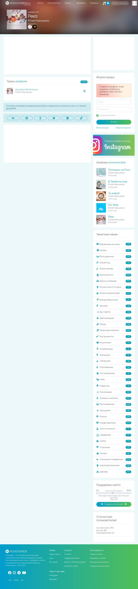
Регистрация (102, 128)
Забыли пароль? (123, 128)
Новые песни (54, 554)
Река (111, 216)
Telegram (53, 579)
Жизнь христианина (113, 330)
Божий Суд (113, 262)
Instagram (53, 575)
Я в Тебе (113, 205)
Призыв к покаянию (113, 398)
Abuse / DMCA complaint (75, 562)
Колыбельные (113, 348)
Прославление (113, 404)
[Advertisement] (47, 55)
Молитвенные (113, 367)
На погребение (113, 373)
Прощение (113, 410)
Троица (113, 453)
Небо (113, 379)
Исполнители (54, 3)
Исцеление (113, 342)
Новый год (113, 385)
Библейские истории (113, 244)
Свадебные (113, 435)
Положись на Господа (121, 169)
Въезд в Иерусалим (113, 299)
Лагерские (113, 361)
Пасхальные (113, 392)
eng (16, 580)
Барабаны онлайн (98, 558)
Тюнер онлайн (96, 554)
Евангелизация (113, 318)
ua (21, 580)
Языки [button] (68, 3)
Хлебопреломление (113, 465)
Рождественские (113, 422)
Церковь (113, 471)
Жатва (113, 324)
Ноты (51, 558)
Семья (113, 441)
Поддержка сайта (72, 558)
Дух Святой (113, 312)
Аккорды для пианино (99, 562)
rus (10, 580)
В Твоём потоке (117, 181)
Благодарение (113, 256)
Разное (113, 416)
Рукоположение (113, 429)
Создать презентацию (100, 566)
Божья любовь (113, 269)
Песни (40, 3)
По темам (53, 562)
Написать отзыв (70, 566)
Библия (113, 250)
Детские (113, 306)
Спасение (113, 447)
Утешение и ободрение (113, 459)
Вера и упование (113, 281)
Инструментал (113, 336)
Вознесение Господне (113, 287)
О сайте (67, 554)
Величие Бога (113, 275)
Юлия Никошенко (38, 20)
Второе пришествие (113, 293)
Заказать (94, 3)
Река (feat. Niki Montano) (26, 90)
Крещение (113, 355)
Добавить (81, 3)
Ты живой (113, 193)
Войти (114, 122)
